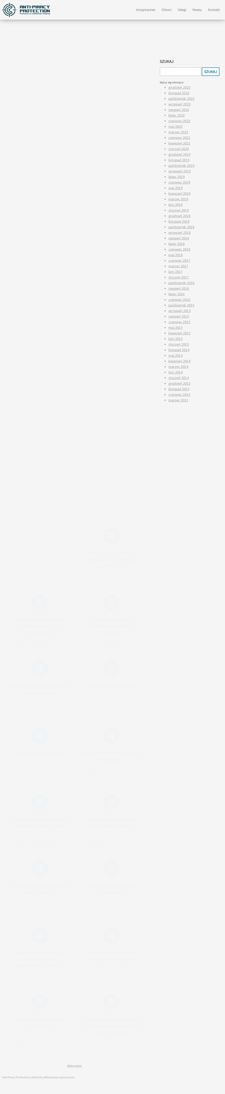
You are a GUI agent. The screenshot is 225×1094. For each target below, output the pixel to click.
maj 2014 (175, 355)
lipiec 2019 (176, 176)
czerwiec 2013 (179, 394)
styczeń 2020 (178, 148)
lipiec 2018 (176, 243)
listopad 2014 (178, 349)
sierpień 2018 (178, 238)
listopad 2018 (178, 221)
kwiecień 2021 (179, 143)
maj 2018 (175, 255)
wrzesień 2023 (179, 104)
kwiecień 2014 (179, 361)
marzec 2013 (178, 400)
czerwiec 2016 (179, 299)
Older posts (74, 1066)
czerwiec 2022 (179, 137)
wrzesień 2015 (179, 310)
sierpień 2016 (178, 288)
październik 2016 (181, 282)
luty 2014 (175, 372)
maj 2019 (175, 188)
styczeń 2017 (178, 277)
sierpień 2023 (178, 109)
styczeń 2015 (178, 344)
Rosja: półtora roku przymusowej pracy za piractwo (111, 626)
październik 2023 (181, 98)
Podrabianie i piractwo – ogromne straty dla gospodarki (40, 626)
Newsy (197, 10)
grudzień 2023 (179, 87)
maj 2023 (175, 126)
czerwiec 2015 (179, 322)
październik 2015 (181, 305)
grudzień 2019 (179, 154)
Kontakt (214, 10)
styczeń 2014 (178, 377)
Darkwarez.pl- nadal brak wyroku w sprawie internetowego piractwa (39, 959)
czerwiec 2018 (179, 249)
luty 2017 (175, 271)
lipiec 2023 (176, 115)
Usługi (182, 10)
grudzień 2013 (179, 383)
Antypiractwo (145, 10)
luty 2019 (175, 204)
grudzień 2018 (179, 215)
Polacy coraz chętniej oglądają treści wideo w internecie (111, 560)
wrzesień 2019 (179, 171)
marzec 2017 (178, 266)
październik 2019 (181, 165)
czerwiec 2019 (179, 182)
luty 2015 (175, 338)
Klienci (166, 10)
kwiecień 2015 (179, 333)
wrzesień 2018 (179, 232)
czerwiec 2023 (179, 121)
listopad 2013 (178, 389)
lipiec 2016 (176, 294)
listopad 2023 (178, 93)
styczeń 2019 (178, 210)
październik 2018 (181, 227)
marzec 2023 (178, 132)
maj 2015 (175, 327)
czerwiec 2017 (179, 260)
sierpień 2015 (178, 316)
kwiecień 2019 (179, 193)
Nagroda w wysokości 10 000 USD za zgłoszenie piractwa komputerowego (111, 1026)
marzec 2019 (178, 199)
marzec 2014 (178, 366)
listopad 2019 (178, 160)
